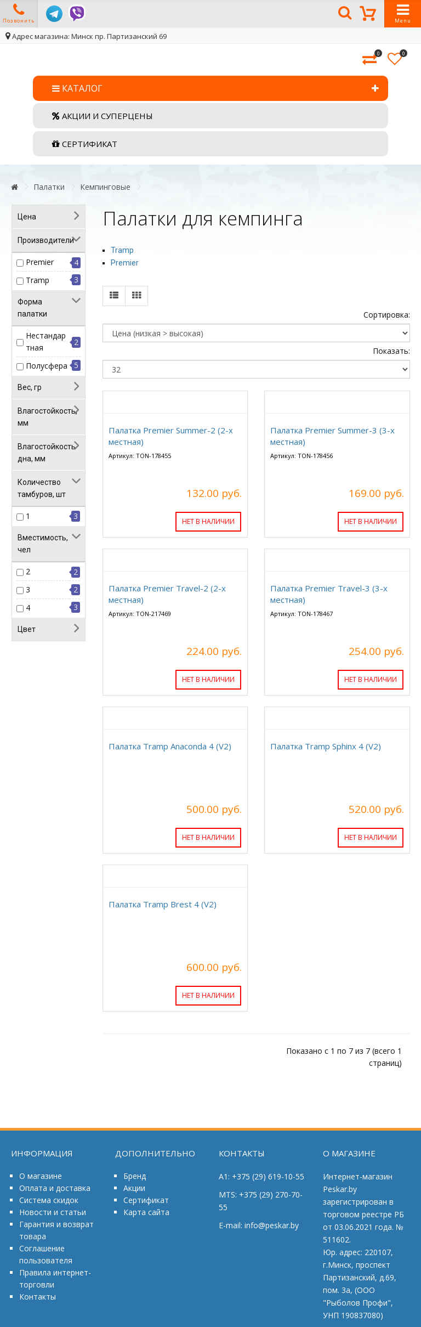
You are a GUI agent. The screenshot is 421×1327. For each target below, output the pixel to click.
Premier (40, 262)
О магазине (40, 1176)
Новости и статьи (52, 1212)
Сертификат (146, 1200)
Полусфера (46, 365)
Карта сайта (146, 1212)
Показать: (391, 351)
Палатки (49, 187)
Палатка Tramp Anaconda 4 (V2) (170, 746)
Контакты (37, 1296)
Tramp (37, 280)
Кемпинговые (105, 187)
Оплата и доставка (54, 1188)
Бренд (134, 1176)
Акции (134, 1188)
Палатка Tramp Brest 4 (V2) (163, 904)
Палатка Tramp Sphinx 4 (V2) (325, 746)
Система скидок (48, 1200)
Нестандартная (46, 341)
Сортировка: (386, 314)
